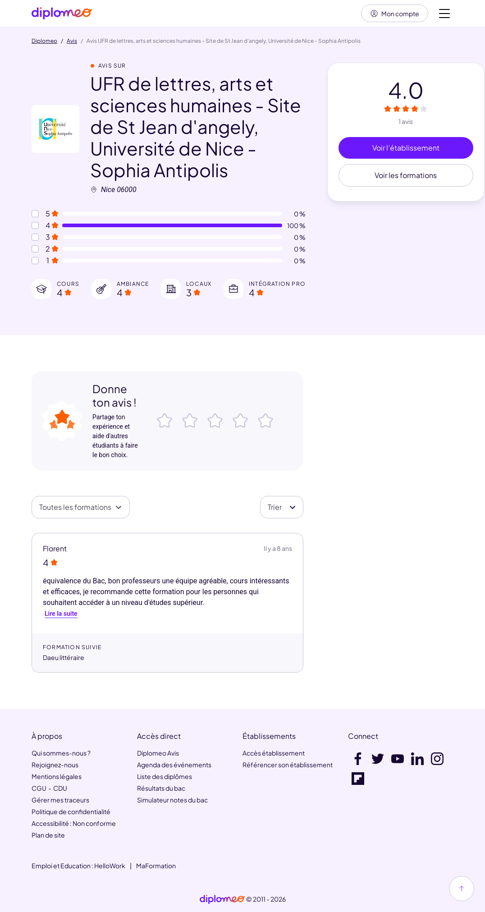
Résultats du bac (161, 788)
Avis (72, 41)
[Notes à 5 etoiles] (35, 214)
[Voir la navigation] (444, 13)
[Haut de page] (461, 888)
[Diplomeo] (62, 14)
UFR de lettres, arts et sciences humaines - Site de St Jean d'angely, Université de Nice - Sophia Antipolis (195, 127)
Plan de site (48, 835)
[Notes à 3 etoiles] (35, 237)
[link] (222, 899)
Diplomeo (44, 41)
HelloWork (109, 866)
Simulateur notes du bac (172, 800)
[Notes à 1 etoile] (35, 261)
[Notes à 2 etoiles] (35, 249)
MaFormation (156, 866)
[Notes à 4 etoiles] (35, 225)
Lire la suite (61, 614)
